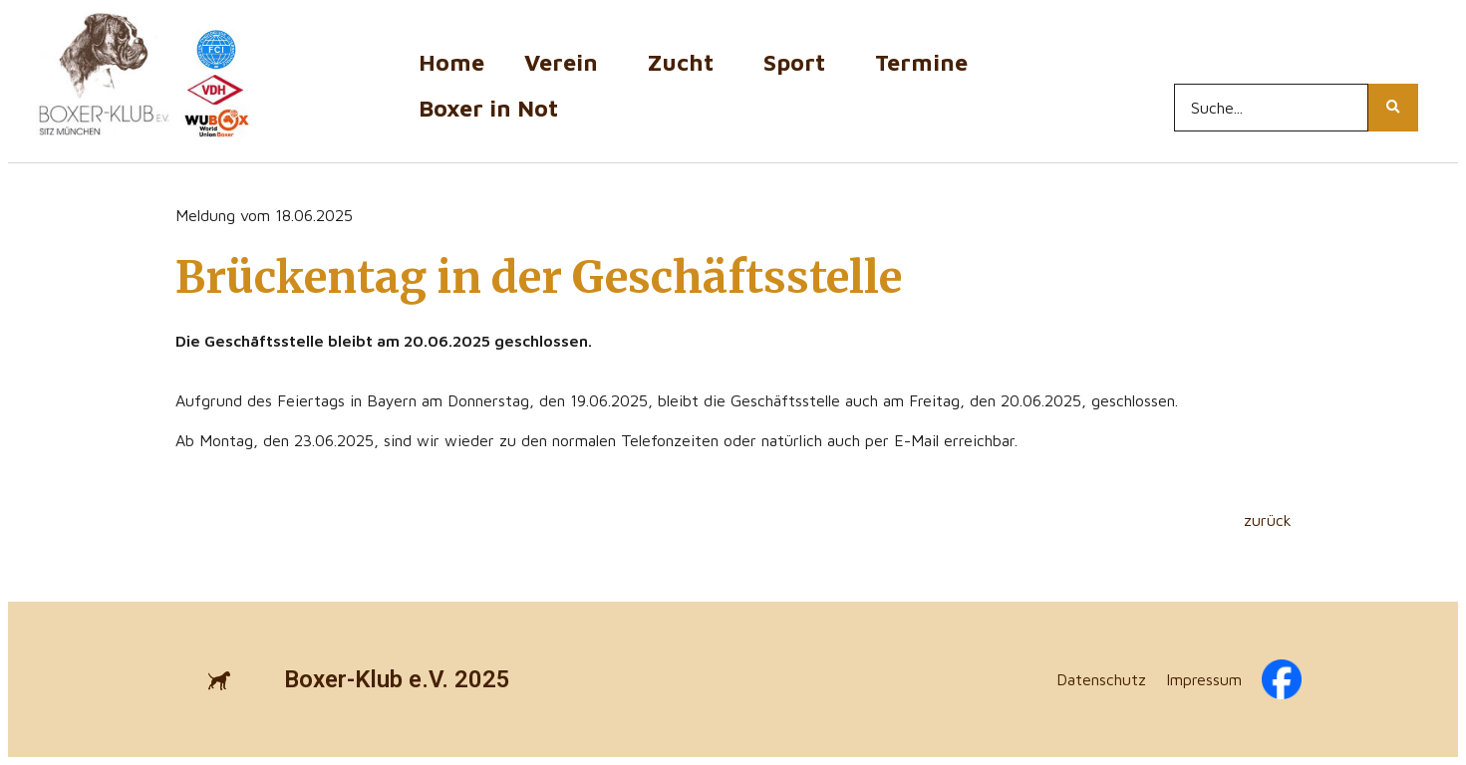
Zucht (686, 62)
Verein (566, 62)
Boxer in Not (488, 108)
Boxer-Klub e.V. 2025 (397, 679)
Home (451, 62)
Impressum (1204, 679)
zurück (1268, 520)
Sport (799, 62)
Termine (926, 62)
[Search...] (1271, 107)
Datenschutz (1101, 679)
